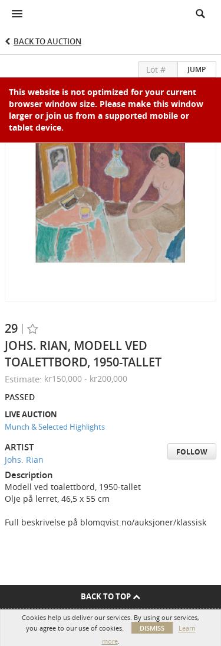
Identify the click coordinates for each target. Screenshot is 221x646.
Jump (196, 69)
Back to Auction (47, 41)
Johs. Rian (24, 459)
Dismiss (152, 628)
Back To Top (110, 596)
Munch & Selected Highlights (55, 426)
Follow (191, 452)
